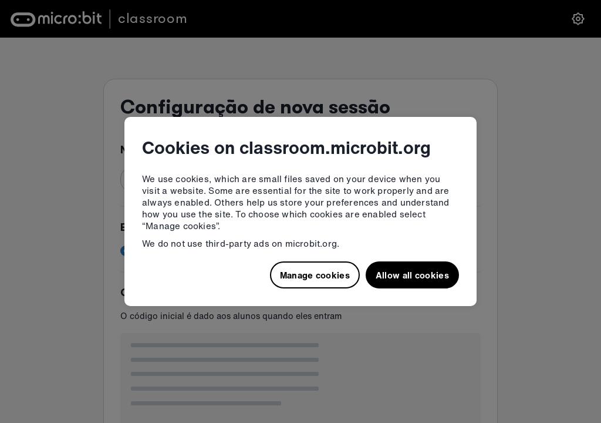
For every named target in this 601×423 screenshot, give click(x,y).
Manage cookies (315, 274)
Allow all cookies (412, 274)
